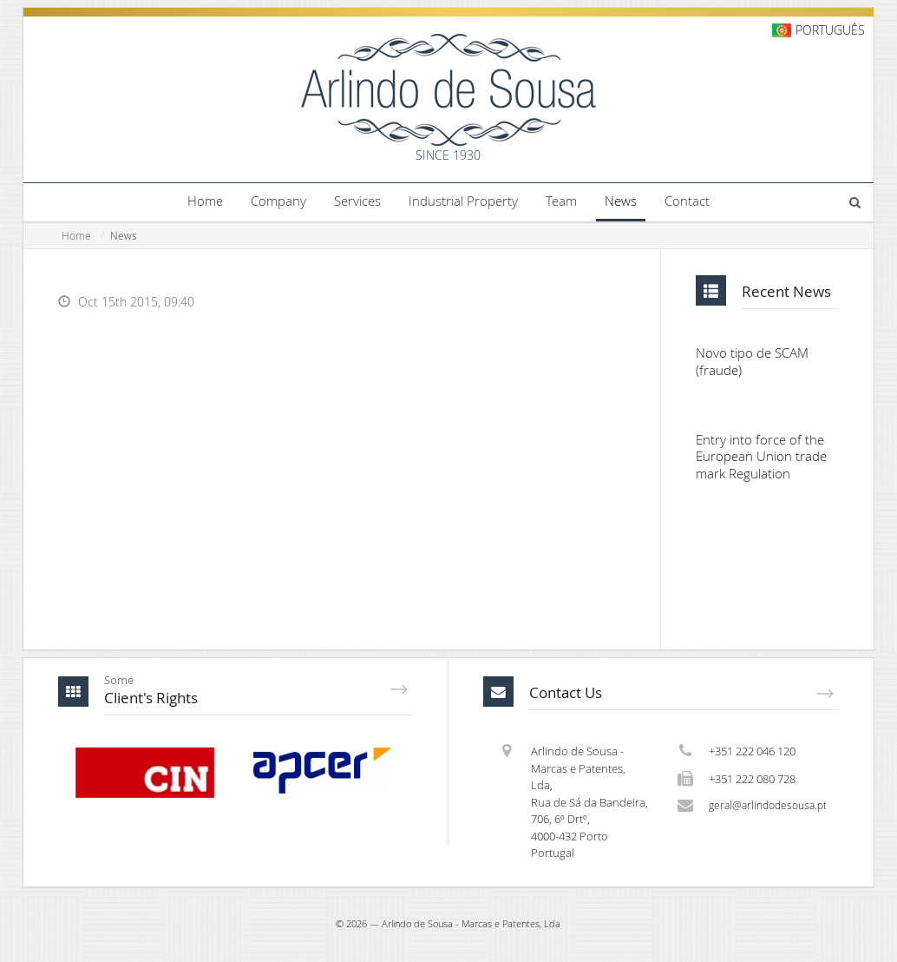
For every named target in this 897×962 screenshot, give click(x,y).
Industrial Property (463, 200)
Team (561, 200)
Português (830, 30)
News (621, 200)
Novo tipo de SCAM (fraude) (752, 363)
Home (205, 200)
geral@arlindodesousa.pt (767, 807)
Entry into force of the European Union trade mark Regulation (761, 458)
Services (357, 200)
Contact (687, 200)
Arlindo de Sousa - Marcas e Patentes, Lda (471, 925)
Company (278, 200)
